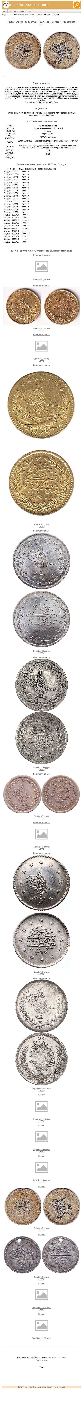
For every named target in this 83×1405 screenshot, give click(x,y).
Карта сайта (7, 15)
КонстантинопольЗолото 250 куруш (41, 268)
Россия (23, 11)
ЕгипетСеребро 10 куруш (41, 1169)
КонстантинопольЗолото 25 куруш (41, 446)
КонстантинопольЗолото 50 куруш (41, 348)
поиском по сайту (57, 1357)
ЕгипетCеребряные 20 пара (41, 1296)
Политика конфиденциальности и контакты (41, 1387)
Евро (16, 11)
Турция (40, 15)
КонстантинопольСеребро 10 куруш (41, 713)
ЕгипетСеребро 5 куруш (41, 1208)
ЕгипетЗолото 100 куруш (41, 1108)
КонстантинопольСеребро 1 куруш (41, 913)
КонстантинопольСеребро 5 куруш (41, 796)
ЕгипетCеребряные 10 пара (41, 1327)
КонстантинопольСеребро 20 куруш (41, 592)
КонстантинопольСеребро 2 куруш (41, 836)
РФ (35, 11)
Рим (4, 11)
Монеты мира (21, 15)
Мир (10, 11)
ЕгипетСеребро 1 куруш (41, 1257)
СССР (30, 11)
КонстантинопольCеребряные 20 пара (41, 1034)
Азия (32, 15)
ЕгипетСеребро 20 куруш (41, 1138)
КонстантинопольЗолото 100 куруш (41, 308)
